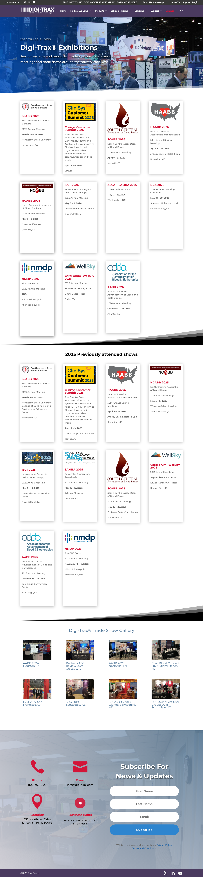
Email (80, 780)
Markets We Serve (79, 11)
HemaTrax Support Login (184, 2)
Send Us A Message (153, 2)
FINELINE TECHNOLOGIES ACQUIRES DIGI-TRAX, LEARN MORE (100, 2)
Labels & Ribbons (119, 11)
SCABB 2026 (116, 139)
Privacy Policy (164, 845)
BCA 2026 (157, 185)
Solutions (139, 11)
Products (99, 11)
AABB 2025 (30, 557)
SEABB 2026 (30, 116)
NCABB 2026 (31, 200)
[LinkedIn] (29, 2)
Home (63, 11)
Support (155, 11)
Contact (170, 11)
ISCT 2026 (72, 185)
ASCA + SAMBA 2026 (122, 185)
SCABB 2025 (116, 488)
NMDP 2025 (73, 549)
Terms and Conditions (144, 848)
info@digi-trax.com (80, 785)
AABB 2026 (115, 287)
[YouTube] (34, 2)
